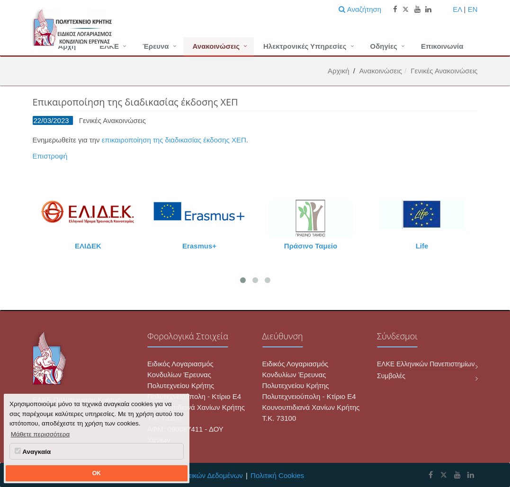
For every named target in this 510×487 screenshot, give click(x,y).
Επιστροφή (50, 156)
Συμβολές (391, 376)
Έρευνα (156, 46)
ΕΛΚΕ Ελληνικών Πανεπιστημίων (425, 364)
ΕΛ (457, 9)
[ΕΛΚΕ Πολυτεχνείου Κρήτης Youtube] (457, 475)
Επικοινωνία (442, 46)
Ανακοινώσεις (216, 46)
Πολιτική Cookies (277, 475)
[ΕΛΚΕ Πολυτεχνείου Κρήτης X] (443, 475)
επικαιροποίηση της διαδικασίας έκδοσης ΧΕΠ (174, 140)
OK (96, 473)
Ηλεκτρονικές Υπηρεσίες (305, 46)
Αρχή (67, 46)
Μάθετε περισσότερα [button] (40, 434)
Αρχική (338, 71)
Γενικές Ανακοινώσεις (444, 71)
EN (473, 9)
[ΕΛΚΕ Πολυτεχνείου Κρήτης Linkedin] (470, 475)
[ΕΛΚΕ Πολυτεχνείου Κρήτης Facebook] (431, 475)
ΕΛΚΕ (109, 46)
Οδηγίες (383, 46)
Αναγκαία (33, 451)
